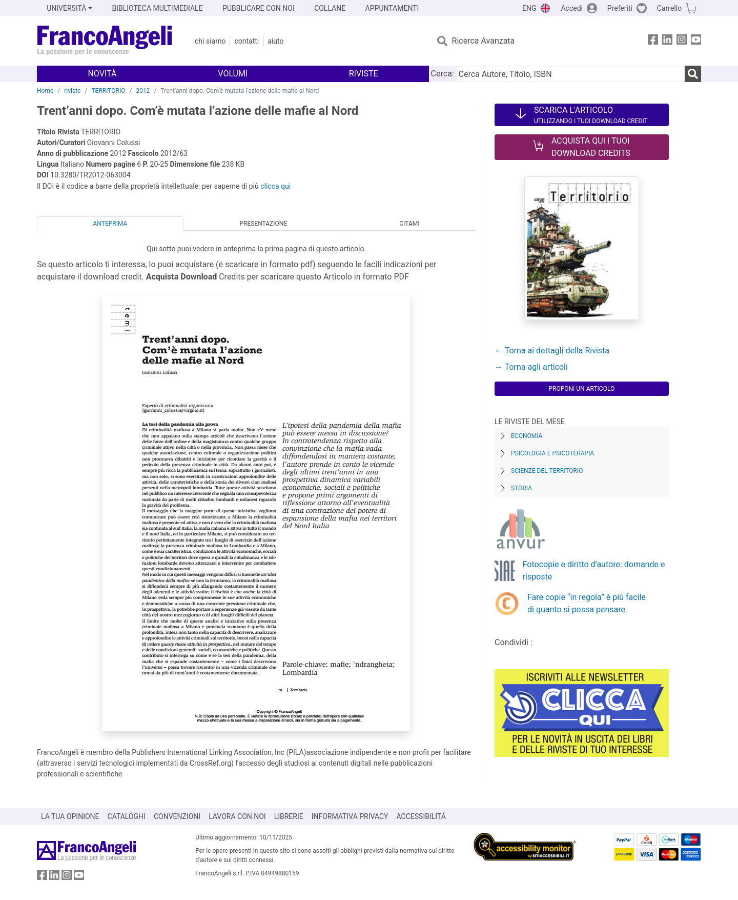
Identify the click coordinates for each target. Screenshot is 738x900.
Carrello (669, 8)
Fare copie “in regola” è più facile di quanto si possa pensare (586, 603)
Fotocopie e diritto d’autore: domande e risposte (594, 570)
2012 (143, 90)
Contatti (246, 41)
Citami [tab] (409, 223)
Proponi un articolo (581, 388)
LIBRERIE (288, 816)
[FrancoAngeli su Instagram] (681, 41)
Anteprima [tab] (110, 223)
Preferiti (619, 8)
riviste (72, 90)
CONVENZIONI (177, 816)
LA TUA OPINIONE (70, 816)
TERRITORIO (108, 90)
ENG (529, 8)
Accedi (572, 8)
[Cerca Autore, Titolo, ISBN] (570, 74)
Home (45, 90)
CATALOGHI (127, 816)
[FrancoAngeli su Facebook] (653, 41)
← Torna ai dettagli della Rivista (552, 350)
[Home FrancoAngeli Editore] (105, 41)
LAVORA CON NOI (237, 816)
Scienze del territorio (547, 470)
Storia (521, 488)
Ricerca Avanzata (483, 41)
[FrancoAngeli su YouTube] (696, 41)
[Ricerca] (693, 74)
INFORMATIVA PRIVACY (350, 816)
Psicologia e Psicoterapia (552, 453)
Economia (526, 435)
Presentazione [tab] (263, 223)
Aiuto (275, 41)
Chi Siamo (210, 41)
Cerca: (442, 73)
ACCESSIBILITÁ (421, 816)
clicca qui (275, 186)
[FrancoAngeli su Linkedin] (667, 41)
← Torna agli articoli (531, 367)
